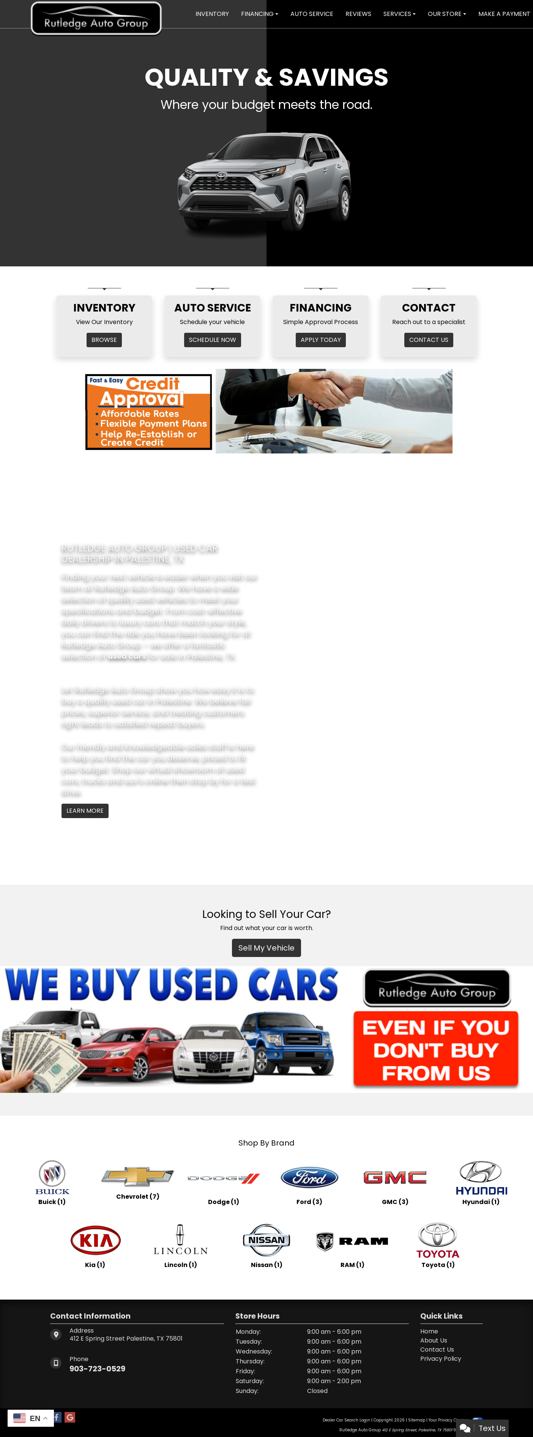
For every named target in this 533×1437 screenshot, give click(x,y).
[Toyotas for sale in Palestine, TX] (438, 1245)
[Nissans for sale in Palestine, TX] (266, 1245)
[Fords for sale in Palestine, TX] (309, 1182)
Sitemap (416, 1420)
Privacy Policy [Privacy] (440, 1358)
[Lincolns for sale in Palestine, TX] (181, 1245)
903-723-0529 (97, 1368)
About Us (433, 1340)
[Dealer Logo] (96, 13)
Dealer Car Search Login (346, 1420)
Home (429, 1331)
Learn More (85, 810)
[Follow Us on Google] (70, 1417)
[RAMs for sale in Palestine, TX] (352, 1245)
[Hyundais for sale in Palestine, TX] (481, 1182)
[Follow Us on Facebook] (56, 1417)
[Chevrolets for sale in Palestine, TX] (138, 1182)
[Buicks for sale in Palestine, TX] (52, 1182)
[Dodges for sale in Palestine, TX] (223, 1182)
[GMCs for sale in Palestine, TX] (395, 1182)
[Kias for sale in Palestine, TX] (95, 1245)
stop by (204, 780)
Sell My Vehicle (266, 948)
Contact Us (437, 1349)
